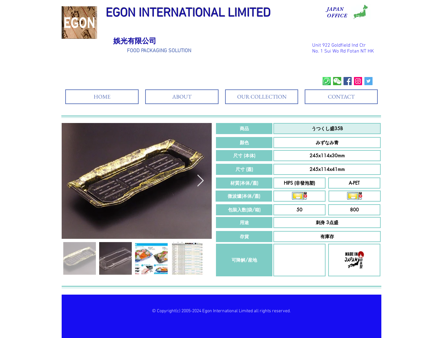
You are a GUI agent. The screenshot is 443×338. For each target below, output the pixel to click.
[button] (244, 128)
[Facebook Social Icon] (348, 81)
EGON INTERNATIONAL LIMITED (188, 13)
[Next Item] (200, 181)
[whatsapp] (327, 81)
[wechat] (337, 81)
